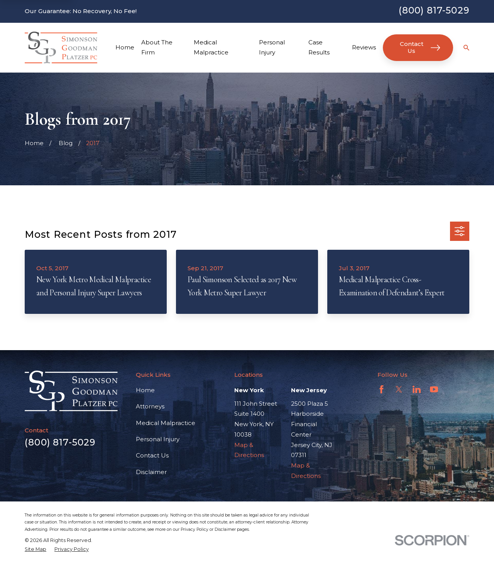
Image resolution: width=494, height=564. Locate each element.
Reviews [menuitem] (364, 47)
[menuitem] (35, 549)
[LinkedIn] (417, 389)
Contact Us (420, 47)
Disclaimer (151, 472)
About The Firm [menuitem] (157, 47)
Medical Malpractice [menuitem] (211, 47)
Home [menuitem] (124, 47)
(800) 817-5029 (434, 10)
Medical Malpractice (165, 423)
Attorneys (150, 406)
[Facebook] (381, 389)
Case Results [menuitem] (319, 47)
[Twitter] (399, 389)
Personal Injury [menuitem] (272, 47)
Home (145, 390)
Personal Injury (157, 439)
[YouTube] (434, 389)
